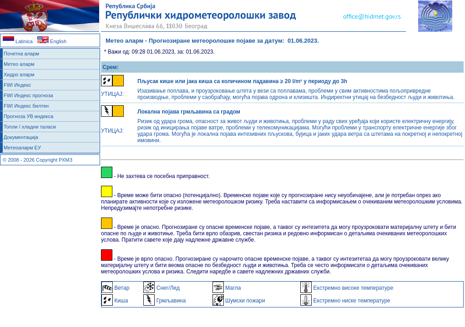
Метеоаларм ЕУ (22, 147)
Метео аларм (19, 64)
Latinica (18, 41)
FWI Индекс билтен (26, 106)
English (51, 41)
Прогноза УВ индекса (28, 116)
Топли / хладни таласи (30, 126)
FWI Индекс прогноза (28, 95)
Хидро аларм (19, 74)
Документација (21, 137)
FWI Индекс (17, 85)
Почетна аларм (21, 53)
